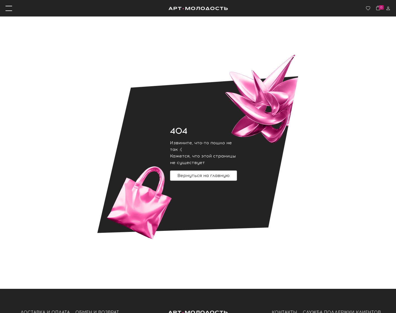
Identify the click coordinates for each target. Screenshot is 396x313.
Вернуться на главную (203, 175)
